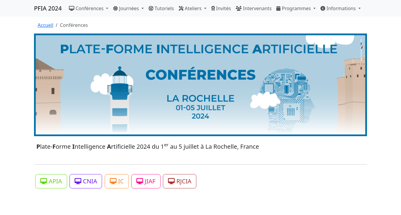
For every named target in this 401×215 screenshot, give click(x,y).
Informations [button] (338, 8)
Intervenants (254, 8)
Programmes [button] (294, 8)
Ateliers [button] (191, 8)
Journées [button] (126, 8)
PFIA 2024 (48, 8)
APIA (51, 181)
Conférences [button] (87, 8)
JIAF (145, 181)
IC (117, 181)
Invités (221, 8)
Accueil (45, 25)
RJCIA (179, 181)
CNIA (86, 181)
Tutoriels (161, 8)
